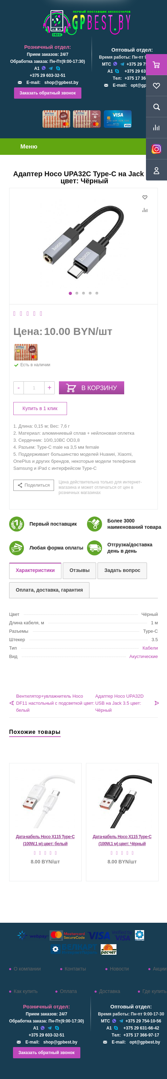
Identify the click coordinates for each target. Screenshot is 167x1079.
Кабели (150, 648)
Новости (119, 969)
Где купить (154, 991)
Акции (160, 969)
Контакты (75, 969)
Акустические (143, 656)
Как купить (26, 991)
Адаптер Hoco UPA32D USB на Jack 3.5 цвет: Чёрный (119, 703)
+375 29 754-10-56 (144, 64)
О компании (27, 969)
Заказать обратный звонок (48, 93)
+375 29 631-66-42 (142, 71)
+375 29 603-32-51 (48, 75)
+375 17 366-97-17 (142, 78)
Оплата (68, 991)
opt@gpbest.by (144, 1042)
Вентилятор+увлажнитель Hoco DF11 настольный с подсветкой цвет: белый (55, 703)
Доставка (109, 991)
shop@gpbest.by (61, 82)
